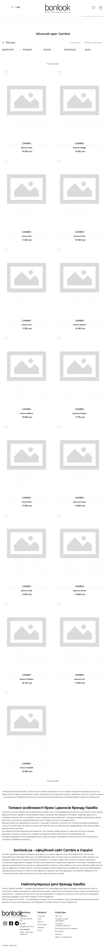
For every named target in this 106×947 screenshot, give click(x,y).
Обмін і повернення (63, 936)
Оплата (58, 933)
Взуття (40, 921)
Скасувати (75, 42)
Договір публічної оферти (66, 927)
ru (12, 7)
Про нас (58, 915)
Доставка (59, 930)
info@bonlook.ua (27, 925)
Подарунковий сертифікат (61, 919)
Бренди (40, 926)
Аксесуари (42, 924)
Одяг (39, 918)
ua (18, 7)
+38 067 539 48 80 (26, 919)
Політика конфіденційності (62, 924)
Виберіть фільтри (93, 42)
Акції (39, 929)
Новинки (41, 915)
